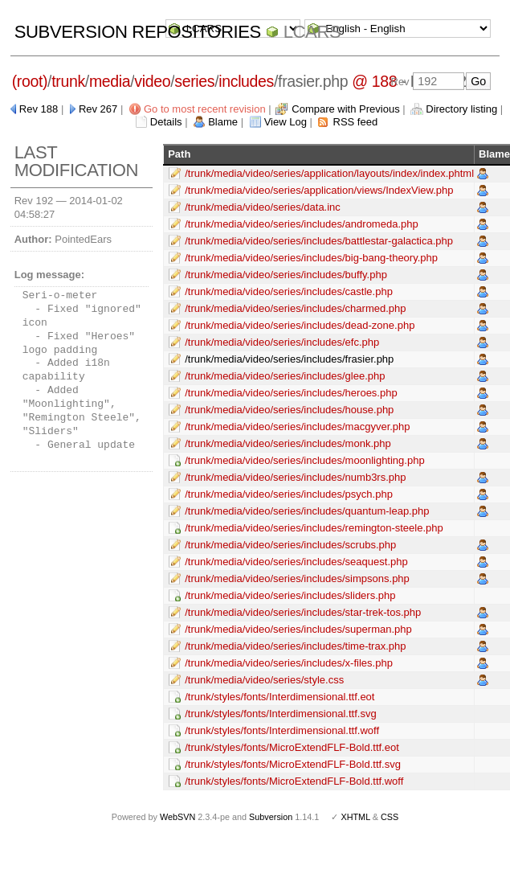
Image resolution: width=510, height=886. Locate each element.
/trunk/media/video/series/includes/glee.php (285, 376)
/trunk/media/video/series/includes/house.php (289, 410)
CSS (389, 817)
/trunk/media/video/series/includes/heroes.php (291, 393)
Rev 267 (98, 109)
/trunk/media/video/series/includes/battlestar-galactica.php (319, 241)
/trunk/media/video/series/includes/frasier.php (289, 359)
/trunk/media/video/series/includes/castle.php (289, 291)
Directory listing (461, 109)
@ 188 (374, 81)
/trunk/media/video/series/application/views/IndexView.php (319, 190)
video (152, 81)
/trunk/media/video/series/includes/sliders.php (290, 595)
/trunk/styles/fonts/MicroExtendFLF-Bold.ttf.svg (293, 764)
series (194, 81)
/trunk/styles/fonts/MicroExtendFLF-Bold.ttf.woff (294, 781)
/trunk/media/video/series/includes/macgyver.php (297, 426)
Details (166, 122)
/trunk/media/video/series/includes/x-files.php (289, 663)
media (109, 81)
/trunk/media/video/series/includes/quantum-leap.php (307, 511)
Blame (223, 122)
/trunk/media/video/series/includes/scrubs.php (290, 545)
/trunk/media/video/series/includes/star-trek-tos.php (303, 612)
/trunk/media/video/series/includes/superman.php (298, 629)
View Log (285, 122)
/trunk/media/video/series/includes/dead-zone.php (299, 325)
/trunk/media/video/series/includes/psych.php (289, 494)
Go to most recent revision (205, 109)
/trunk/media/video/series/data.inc (263, 207)
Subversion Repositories (137, 32)
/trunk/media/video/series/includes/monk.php (288, 443)
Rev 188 (38, 109)
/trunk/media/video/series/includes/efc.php (282, 342)
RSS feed (355, 122)
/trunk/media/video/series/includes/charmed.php (295, 308)
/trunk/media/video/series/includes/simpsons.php (297, 578)
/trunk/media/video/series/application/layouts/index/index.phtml (329, 173)
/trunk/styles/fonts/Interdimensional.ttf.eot (279, 697)
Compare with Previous (345, 109)
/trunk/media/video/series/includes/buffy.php (286, 275)
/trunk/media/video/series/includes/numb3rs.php (295, 477)
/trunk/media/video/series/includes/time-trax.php (295, 646)
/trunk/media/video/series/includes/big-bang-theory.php (311, 258)
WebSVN (177, 817)
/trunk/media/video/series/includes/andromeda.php (301, 224)
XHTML (355, 817)
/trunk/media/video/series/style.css (264, 680)
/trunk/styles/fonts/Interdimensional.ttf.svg (280, 714)
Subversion (270, 817)
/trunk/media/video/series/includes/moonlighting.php (304, 460)
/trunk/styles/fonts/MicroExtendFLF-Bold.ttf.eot (292, 747)
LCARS (312, 32)
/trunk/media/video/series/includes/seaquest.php (296, 562)
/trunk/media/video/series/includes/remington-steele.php (314, 528)
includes (246, 81)
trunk (68, 81)
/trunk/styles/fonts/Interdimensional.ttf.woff (282, 730)
